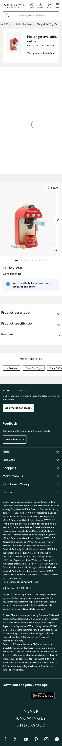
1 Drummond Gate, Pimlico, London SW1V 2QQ (32, 520)
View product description (41, 53)
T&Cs (24, 609)
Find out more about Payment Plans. (20, 582)
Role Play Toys (24, 24)
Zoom (51, 188)
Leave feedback (14, 439)
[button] (57, 5)
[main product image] (16, 45)
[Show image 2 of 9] (58, 219)
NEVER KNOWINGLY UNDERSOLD (31, 718)
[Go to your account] (40, 5)
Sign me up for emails (18, 407)
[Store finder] (31, 5)
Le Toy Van (11, 368)
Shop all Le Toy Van (47, 24)
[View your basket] (49, 5)
